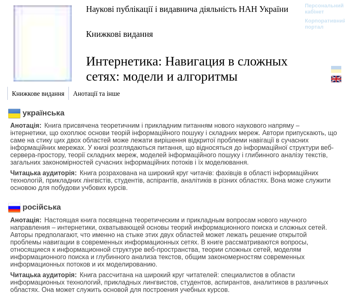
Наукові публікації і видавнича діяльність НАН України (187, 9)
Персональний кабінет (320, 8)
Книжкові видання (119, 33)
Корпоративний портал (320, 24)
